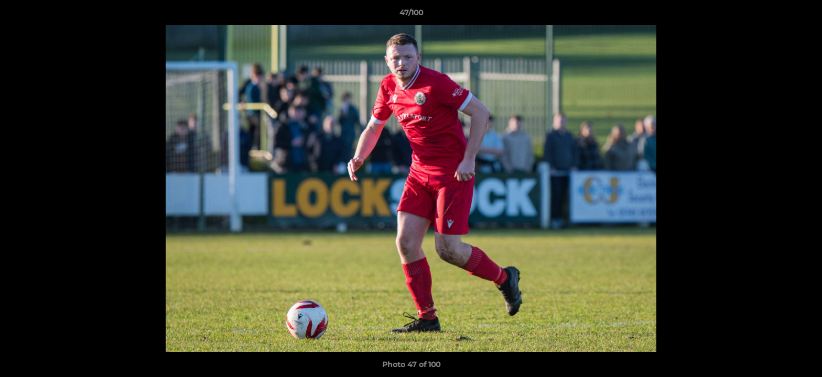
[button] (803, 15)
